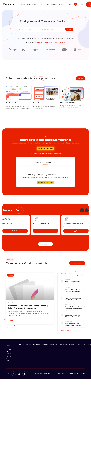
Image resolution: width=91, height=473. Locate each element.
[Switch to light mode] (75, 4)
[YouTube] (13, 373)
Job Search (21, 344)
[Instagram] (19, 373)
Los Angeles (48, 42)
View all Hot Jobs (66, 330)
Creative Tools (82, 344)
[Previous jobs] (82, 210)
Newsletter (45, 344)
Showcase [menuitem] (61, 4)
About (89, 344)
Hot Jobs (28, 344)
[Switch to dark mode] (78, 4)
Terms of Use (61, 373)
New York (40, 42)
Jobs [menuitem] (22, 4)
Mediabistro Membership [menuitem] (48, 4)
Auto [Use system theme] (82, 4)
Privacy (83, 373)
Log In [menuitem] (69, 4)
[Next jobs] (87, 210)
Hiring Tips (72, 344)
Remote (62, 42)
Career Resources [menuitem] (32, 4)
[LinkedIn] (24, 373)
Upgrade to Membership (45, 148)
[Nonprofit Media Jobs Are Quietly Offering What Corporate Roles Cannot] (30, 298)
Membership (36, 344)
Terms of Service (73, 373)
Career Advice (54, 344)
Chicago (56, 42)
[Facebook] (8, 373)
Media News (63, 344)
